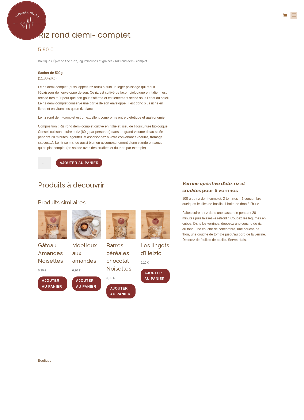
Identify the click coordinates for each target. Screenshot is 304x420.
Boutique (44, 61)
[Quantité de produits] (44, 163)
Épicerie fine (61, 61)
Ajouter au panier (79, 163)
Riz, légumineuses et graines (93, 61)
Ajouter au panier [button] (52, 283)
